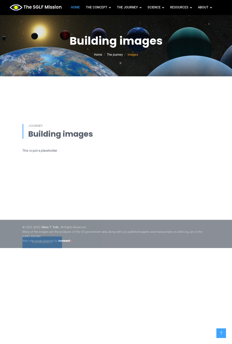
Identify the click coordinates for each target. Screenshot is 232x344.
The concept (96, 7)
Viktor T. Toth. (50, 227)
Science (154, 7)
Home (75, 7)
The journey (127, 7)
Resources (179, 7)
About (203, 7)
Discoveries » (42, 261)
